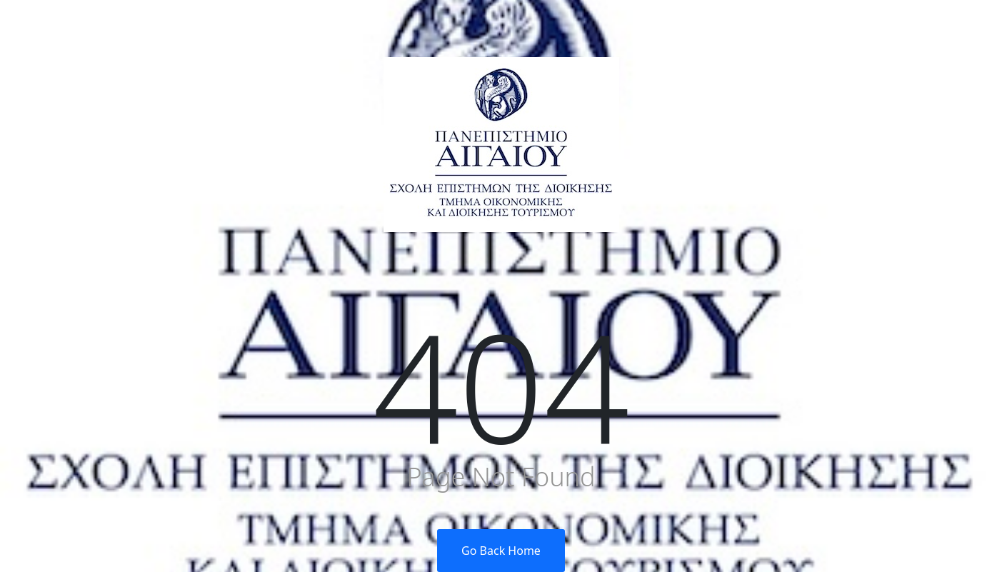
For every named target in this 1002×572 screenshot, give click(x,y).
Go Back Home (501, 550)
